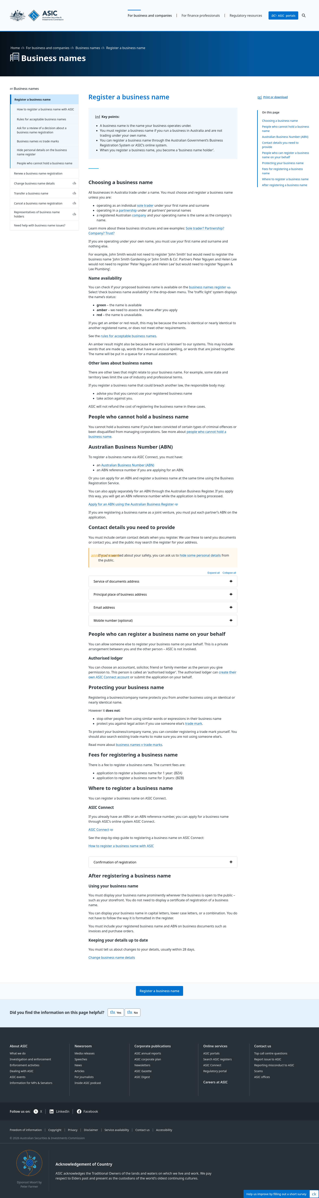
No (132, 1012)
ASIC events (17, 1077)
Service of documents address (116, 581)
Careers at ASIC (215, 1082)
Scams (258, 1071)
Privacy (73, 1130)
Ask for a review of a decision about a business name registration (42, 130)
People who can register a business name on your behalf (285, 155)
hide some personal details (200, 555)
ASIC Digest (142, 1077)
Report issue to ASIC (267, 1059)
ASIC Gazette (143, 1071)
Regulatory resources (246, 15)
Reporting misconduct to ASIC (274, 1065)
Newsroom (83, 1046)
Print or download (275, 97)
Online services (215, 1046)
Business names (87, 48)
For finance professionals (201, 15)
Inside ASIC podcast (87, 1083)
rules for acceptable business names (128, 336)
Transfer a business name (31, 193)
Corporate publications (152, 1046)
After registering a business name (284, 185)
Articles (79, 1071)
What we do (18, 1053)
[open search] (303, 15)
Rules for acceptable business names (41, 119)
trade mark (193, 723)
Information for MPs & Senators (31, 1083)
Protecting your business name (283, 163)
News (78, 1065)
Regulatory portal (215, 1071)
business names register (207, 287)
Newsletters (142, 1065)
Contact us (262, 1046)
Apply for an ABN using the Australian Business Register (131, 504)
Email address (104, 607)
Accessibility (164, 1130)
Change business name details (34, 183)
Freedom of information (26, 1130)
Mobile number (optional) (113, 620)
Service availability (117, 1130)
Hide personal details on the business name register (42, 152)
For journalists (84, 1077)
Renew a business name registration (38, 173)
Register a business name (32, 99)
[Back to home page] (44, 15)
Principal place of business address (120, 594)
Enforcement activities (24, 1065)
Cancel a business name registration (38, 203)
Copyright (54, 1130)
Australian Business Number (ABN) (285, 136)
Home (15, 48)
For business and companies (150, 15)
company (139, 215)
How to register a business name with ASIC (45, 109)
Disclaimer (91, 1130)
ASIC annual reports (147, 1053)
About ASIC (18, 1046)
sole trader (145, 205)
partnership (128, 210)
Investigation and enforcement (30, 1059)
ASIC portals (211, 1053)
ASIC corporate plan (147, 1059)
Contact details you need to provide (280, 145)
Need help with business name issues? (39, 225)
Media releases (84, 1053)
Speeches (80, 1059)
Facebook (90, 1111)
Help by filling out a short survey (276, 1194)
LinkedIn (62, 1111)
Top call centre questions (270, 1053)
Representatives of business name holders (37, 214)
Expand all (214, 572)
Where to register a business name (285, 179)
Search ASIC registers (217, 1059)
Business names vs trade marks (38, 141)
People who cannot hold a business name (44, 163)
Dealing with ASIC (21, 1071)
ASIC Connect (98, 829)
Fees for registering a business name (282, 171)
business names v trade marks (139, 744)
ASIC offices (262, 1077)
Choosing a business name (280, 120)
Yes (115, 1012)
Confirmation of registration (115, 862)
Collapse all (229, 572)
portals (283, 15)
